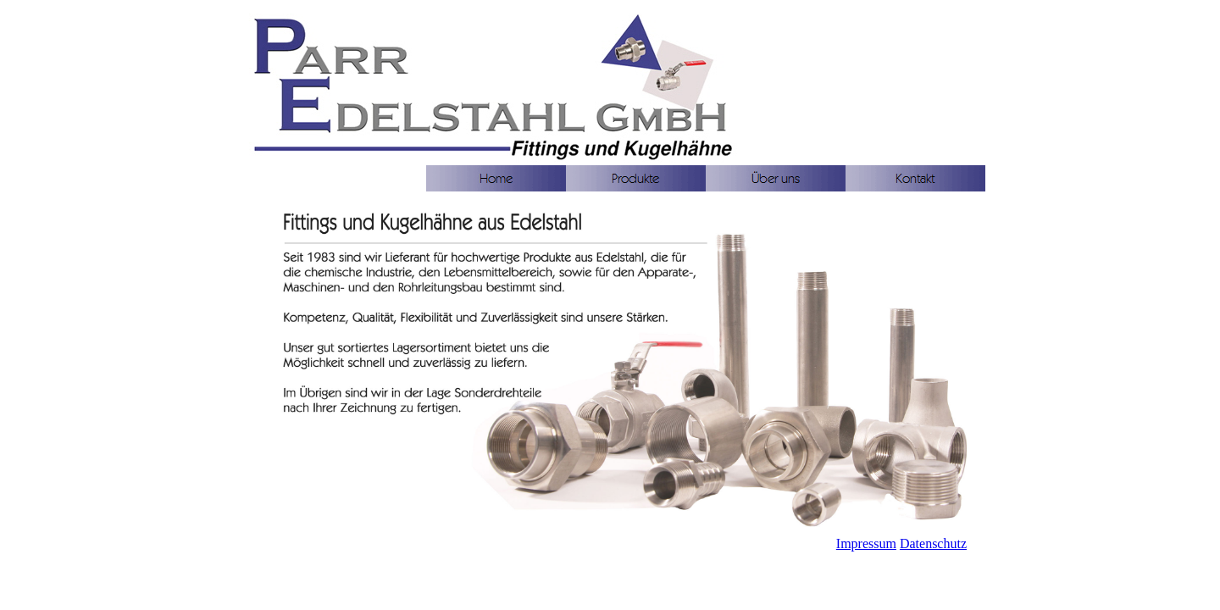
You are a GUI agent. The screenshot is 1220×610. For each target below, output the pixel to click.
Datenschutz (933, 543)
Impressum (866, 543)
